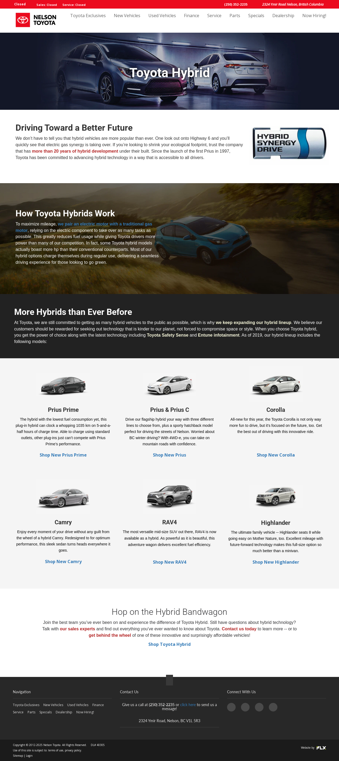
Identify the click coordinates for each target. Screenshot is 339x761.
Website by (313, 747)
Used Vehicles (162, 21)
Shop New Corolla (276, 455)
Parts (234, 21)
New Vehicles (127, 21)
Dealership (283, 21)
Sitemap (18, 756)
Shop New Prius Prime (63, 455)
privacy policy (73, 750)
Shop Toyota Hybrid (169, 644)
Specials (256, 21)
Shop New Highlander (276, 562)
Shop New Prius (169, 455)
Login (29, 756)
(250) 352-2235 (235, 4)
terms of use (55, 750)
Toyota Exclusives (88, 21)
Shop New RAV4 (169, 562)
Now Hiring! (314, 21)
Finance (191, 21)
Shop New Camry (63, 561)
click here (188, 704)
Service (214, 21)
